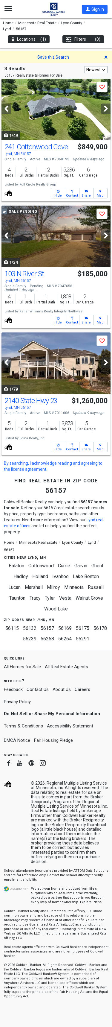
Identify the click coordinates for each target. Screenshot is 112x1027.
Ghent (97, 566)
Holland (40, 576)
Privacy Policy (17, 701)
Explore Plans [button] (91, 902)
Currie (64, 566)
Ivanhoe (60, 576)
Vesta (65, 598)
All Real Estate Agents (66, 666)
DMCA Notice (17, 740)
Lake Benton (86, 576)
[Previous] (6, 109)
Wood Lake (56, 609)
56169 (65, 628)
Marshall (34, 587)
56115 (12, 628)
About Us (62, 689)
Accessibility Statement (70, 726)
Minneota (74, 587)
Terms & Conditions (23, 726)
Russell (96, 587)
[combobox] (96, 69)
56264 (65, 639)
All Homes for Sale (22, 666)
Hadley (20, 576)
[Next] (106, 109)
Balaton (16, 566)
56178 (100, 628)
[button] (95, 9)
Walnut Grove (89, 598)
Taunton (17, 598)
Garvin (80, 566)
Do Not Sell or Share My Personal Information (52, 713)
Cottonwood (41, 566)
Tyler (50, 598)
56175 (82, 628)
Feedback (13, 689)
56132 (29, 628)
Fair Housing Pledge (53, 740)
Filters (83, 39)
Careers (82, 689)
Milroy (53, 587)
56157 (47, 628)
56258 (47, 639)
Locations (29, 39)
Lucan (14, 587)
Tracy (35, 598)
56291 (82, 639)
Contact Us (38, 689)
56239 (29, 639)
